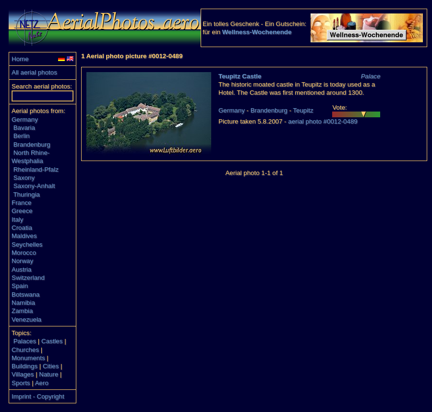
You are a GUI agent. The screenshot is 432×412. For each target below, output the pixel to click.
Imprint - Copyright (38, 396)
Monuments (28, 358)
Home (20, 58)
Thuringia (26, 194)
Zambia (22, 310)
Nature (48, 374)
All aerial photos (34, 72)
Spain (20, 285)
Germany (25, 119)
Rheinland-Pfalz (36, 169)
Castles (51, 341)
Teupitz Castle (239, 76)
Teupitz (303, 110)
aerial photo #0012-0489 (323, 121)
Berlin (21, 135)
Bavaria (24, 127)
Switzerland (28, 277)
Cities (51, 366)
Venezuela (26, 319)
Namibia (23, 302)
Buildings (24, 366)
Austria (21, 269)
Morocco (24, 252)
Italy (17, 219)
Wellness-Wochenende (257, 32)
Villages (23, 374)
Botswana (26, 294)
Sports (21, 383)
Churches (25, 349)
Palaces (24, 341)
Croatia (22, 227)
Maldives (24, 235)
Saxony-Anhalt (34, 185)
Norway (22, 260)
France (21, 202)
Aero (41, 383)
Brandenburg (31, 144)
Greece (22, 210)
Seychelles (27, 244)
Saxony (24, 177)
